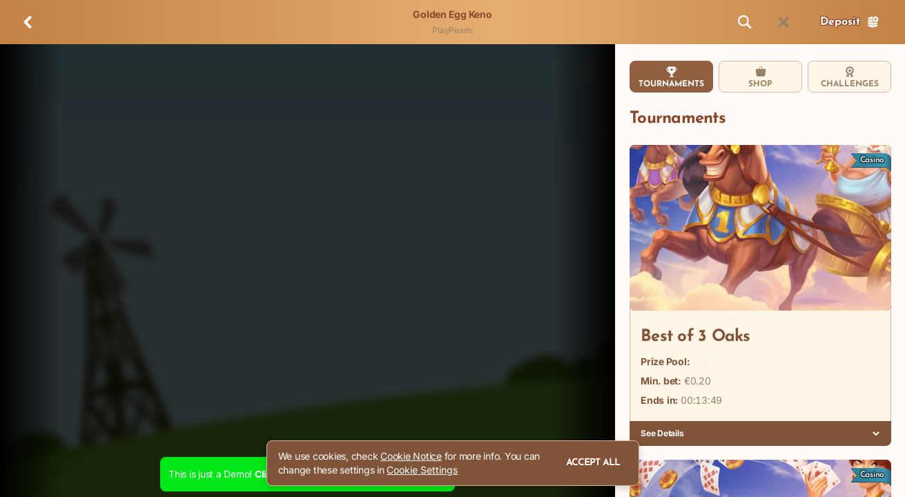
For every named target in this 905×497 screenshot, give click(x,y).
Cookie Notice (411, 456)
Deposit (849, 22)
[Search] (744, 22)
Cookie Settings (422, 470)
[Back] (27, 22)
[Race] (783, 22)
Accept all (593, 463)
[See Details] (876, 433)
